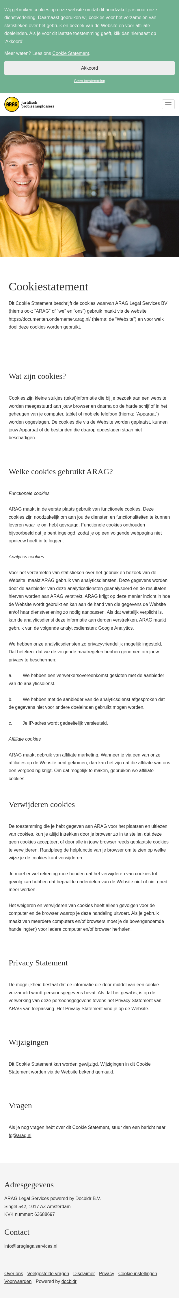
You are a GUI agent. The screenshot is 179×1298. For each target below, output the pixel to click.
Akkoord (89, 68)
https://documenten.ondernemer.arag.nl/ (50, 319)
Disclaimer (84, 1273)
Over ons (13, 1273)
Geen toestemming (89, 81)
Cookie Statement (70, 53)
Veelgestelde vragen (48, 1273)
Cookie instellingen (137, 1273)
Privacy (106, 1273)
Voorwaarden (17, 1281)
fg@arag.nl (20, 1135)
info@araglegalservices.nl (30, 1246)
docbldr (69, 1281)
